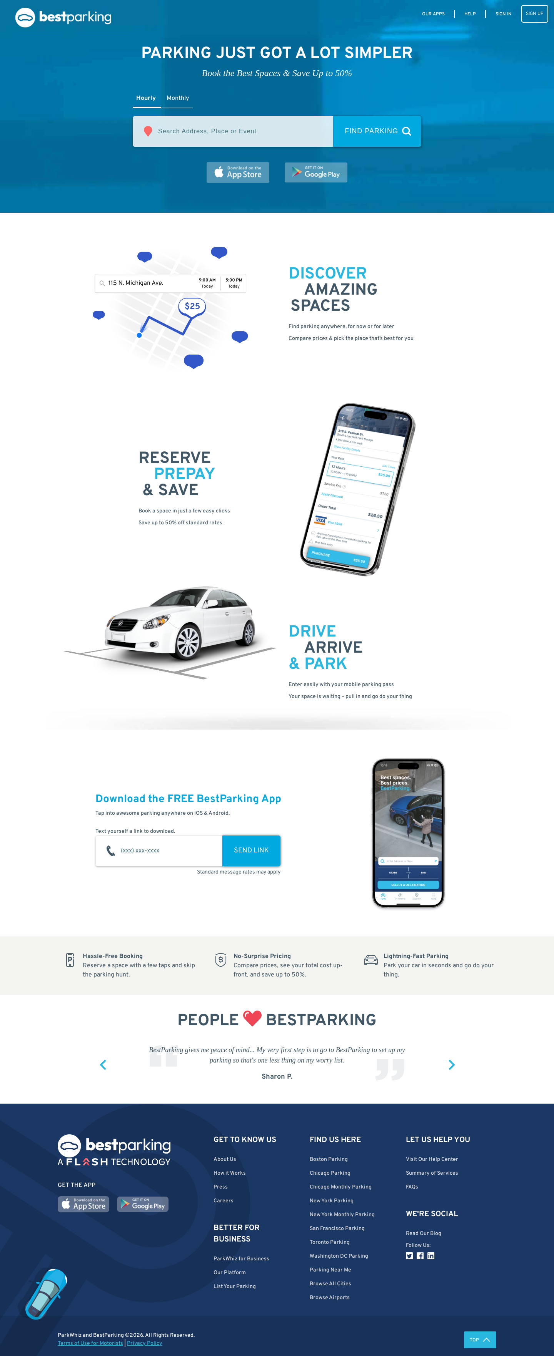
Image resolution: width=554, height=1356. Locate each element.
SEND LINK (251, 850)
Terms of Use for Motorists (90, 1343)
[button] (352, 1284)
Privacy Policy (144, 1343)
